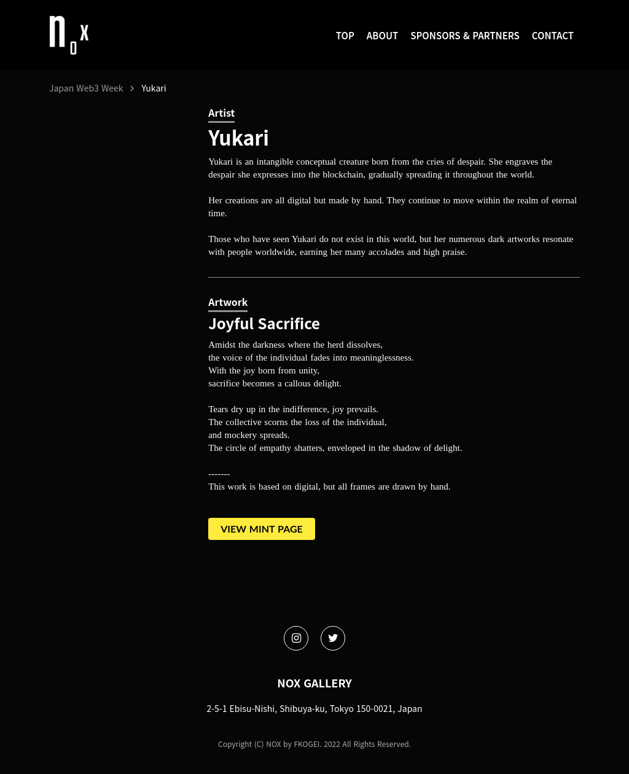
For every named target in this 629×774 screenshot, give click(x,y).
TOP (345, 35)
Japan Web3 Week (86, 88)
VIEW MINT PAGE (262, 528)
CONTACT (553, 35)
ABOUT (382, 35)
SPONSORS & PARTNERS (465, 35)
